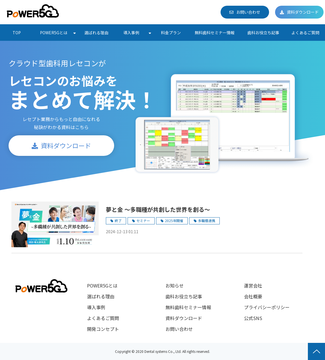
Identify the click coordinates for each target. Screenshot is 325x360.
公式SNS (253, 318)
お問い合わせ (248, 12)
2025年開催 (174, 220)
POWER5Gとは (53, 32)
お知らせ (174, 285)
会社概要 (253, 296)
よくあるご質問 (305, 32)
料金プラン (171, 32)
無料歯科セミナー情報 (215, 32)
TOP (17, 32)
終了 (118, 220)
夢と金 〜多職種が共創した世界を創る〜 (158, 209)
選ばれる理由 (96, 32)
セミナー (143, 220)
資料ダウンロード (303, 12)
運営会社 (253, 285)
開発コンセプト (103, 328)
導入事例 (131, 32)
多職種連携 (206, 220)
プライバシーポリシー (267, 307)
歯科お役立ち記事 (263, 32)
